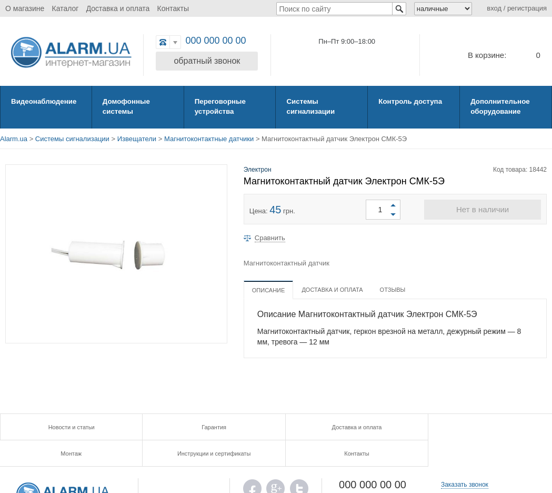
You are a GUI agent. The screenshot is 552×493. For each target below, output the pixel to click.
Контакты (173, 8)
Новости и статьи (46, 427)
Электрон (258, 169)
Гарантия (137, 427)
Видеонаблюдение (43, 101)
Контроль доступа (409, 101)
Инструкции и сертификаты (413, 427)
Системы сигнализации (309, 106)
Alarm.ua (13, 139)
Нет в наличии (482, 209)
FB (252, 465)
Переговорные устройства (220, 106)
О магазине (24, 8)
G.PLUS (275, 465)
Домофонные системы (126, 106)
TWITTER (299, 465)
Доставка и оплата (118, 8)
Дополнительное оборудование (499, 106)
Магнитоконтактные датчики (209, 139)
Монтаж (321, 427)
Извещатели (136, 139)
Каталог (65, 8)
